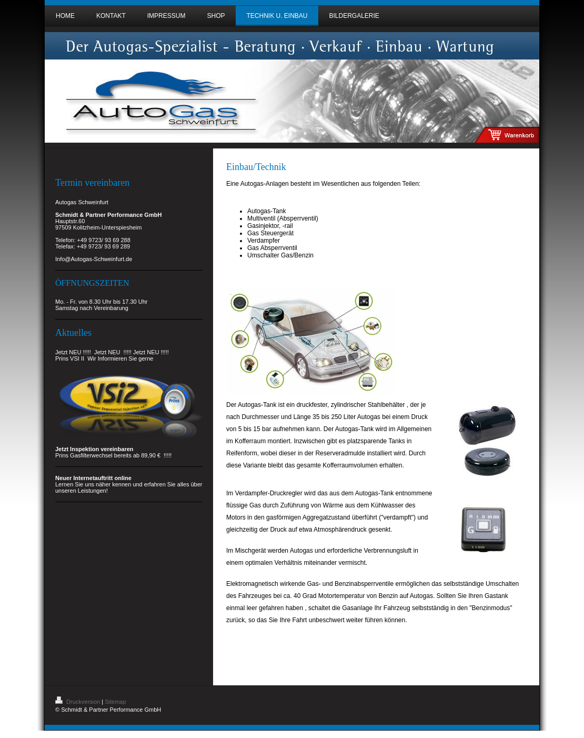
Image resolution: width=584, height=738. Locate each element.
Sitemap (115, 702)
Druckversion (78, 702)
